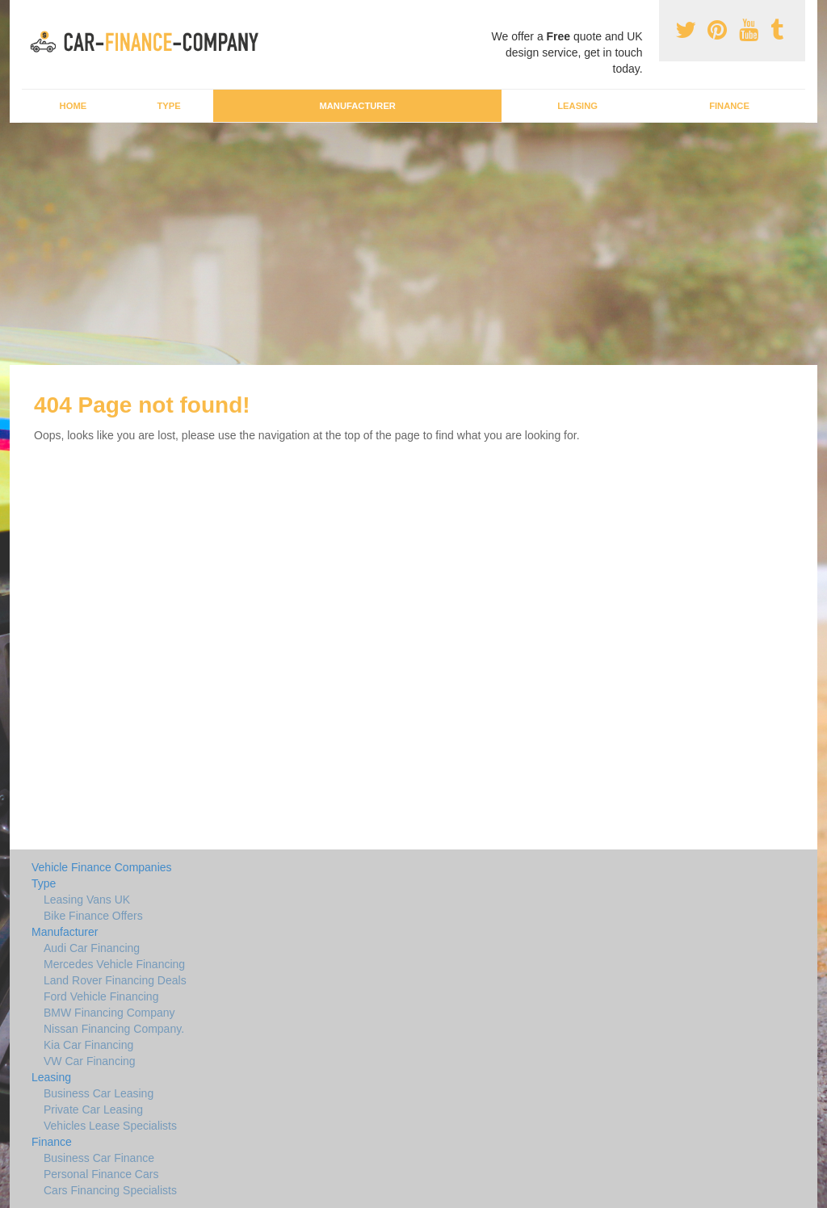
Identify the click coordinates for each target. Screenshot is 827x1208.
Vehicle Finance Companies (101, 867)
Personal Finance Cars (101, 1174)
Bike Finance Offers (93, 915)
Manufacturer (357, 106)
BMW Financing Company (109, 1012)
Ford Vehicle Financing (101, 996)
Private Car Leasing (93, 1109)
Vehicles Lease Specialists (110, 1125)
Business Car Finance (99, 1157)
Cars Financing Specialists (110, 1190)
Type (168, 106)
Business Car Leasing (98, 1093)
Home (73, 106)
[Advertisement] (413, 244)
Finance (729, 106)
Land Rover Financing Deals (115, 980)
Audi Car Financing (92, 948)
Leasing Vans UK (87, 899)
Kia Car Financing (88, 1044)
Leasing (577, 106)
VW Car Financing (90, 1061)
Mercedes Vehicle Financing (114, 964)
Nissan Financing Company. (114, 1028)
